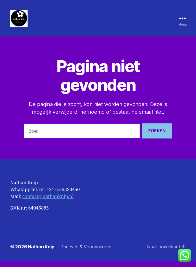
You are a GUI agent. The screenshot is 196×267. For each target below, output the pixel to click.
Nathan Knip (41, 252)
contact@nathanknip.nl (48, 202)
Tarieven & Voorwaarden (86, 252)
